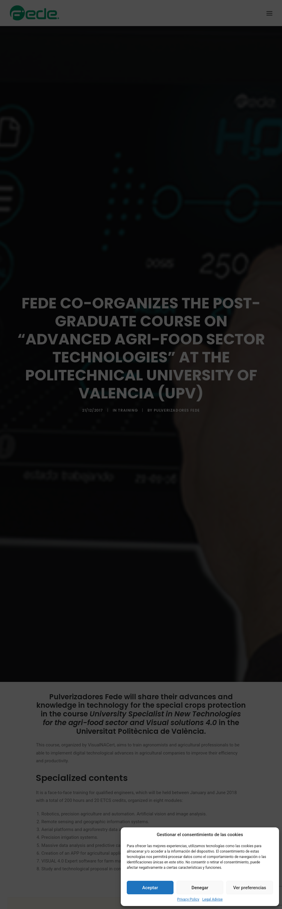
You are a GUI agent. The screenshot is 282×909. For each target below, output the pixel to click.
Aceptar (150, 887)
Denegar (199, 887)
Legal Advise (212, 899)
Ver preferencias (249, 887)
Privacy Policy (188, 899)
